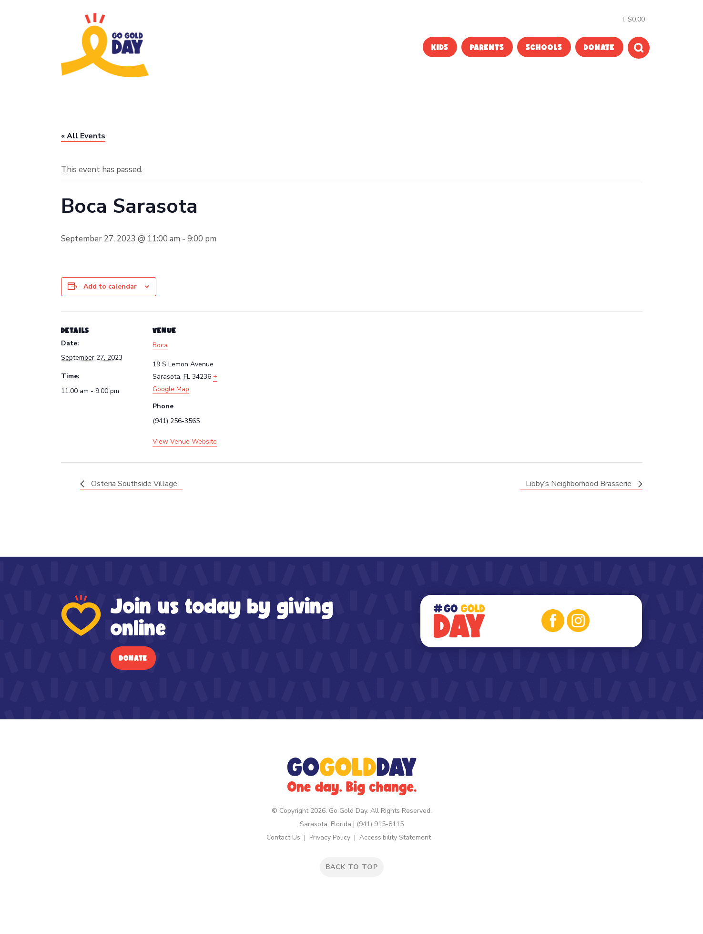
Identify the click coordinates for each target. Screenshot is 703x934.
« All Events (83, 136)
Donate (133, 658)
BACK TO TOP (352, 867)
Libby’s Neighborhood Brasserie (579, 483)
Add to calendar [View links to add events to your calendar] (110, 286)
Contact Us (283, 837)
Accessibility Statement (395, 837)
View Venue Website (185, 441)
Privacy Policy (329, 837)
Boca (160, 345)
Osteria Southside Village (133, 483)
